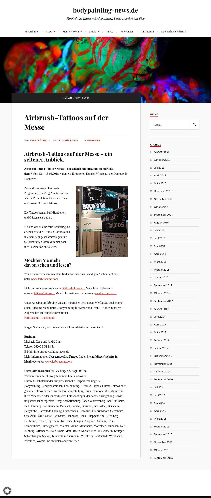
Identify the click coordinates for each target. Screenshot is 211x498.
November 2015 (163, 442)
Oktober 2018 (162, 206)
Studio (92, 31)
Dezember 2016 (163, 355)
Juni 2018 (159, 238)
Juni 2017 (159, 316)
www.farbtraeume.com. (45, 279)
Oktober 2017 (162, 292)
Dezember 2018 (163, 190)
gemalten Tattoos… (105, 293)
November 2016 (163, 363)
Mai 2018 (159, 246)
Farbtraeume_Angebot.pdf (39, 317)
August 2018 (161, 222)
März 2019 (160, 183)
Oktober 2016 (162, 371)
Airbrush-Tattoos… (73, 288)
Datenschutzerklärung (173, 31)
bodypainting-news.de (105, 10)
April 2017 (160, 324)
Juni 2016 (159, 394)
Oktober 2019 (162, 159)
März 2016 (160, 418)
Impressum (147, 31)
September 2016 (163, 379)
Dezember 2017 (163, 285)
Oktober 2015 (162, 450)
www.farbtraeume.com (58, 361)
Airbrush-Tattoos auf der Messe (66, 122)
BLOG (49, 31)
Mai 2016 (159, 402)
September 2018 (163, 214)
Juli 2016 (159, 387)
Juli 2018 (159, 230)
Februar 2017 (161, 340)
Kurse (109, 31)
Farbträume (32, 31)
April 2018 (160, 253)
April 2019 (160, 175)
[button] (7, 490)
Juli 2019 (159, 167)
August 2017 (161, 308)
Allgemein (94, 140)
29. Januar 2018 (67, 140)
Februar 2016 (161, 426)
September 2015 (163, 457)
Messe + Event (71, 31)
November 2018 (163, 198)
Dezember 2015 (163, 434)
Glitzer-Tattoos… (44, 293)
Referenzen (127, 31)
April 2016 (160, 410)
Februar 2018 (161, 269)
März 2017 (160, 332)
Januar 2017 (161, 348)
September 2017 (163, 300)
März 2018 (160, 261)
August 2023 (161, 151)
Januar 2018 (161, 277)
